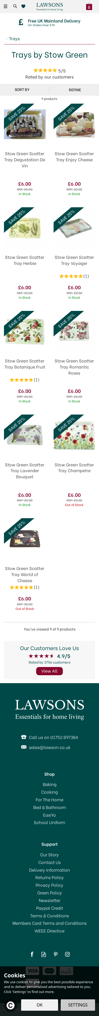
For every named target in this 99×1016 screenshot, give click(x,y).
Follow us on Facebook (32, 954)
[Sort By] (24, 89)
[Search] (15, 6)
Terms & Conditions (49, 915)
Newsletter (49, 900)
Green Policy (49, 892)
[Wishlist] (24, 6)
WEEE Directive (49, 931)
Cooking (49, 792)
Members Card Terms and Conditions (49, 923)
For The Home (49, 799)
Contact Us (49, 862)
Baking (49, 784)
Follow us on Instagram (67, 954)
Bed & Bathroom (49, 807)
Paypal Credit (49, 908)
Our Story (49, 854)
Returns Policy (49, 877)
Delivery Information (49, 870)
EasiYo (49, 815)
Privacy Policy (49, 885)
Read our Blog (43, 954)
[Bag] (90, 5)
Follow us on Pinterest (55, 954)
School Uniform (49, 822)
